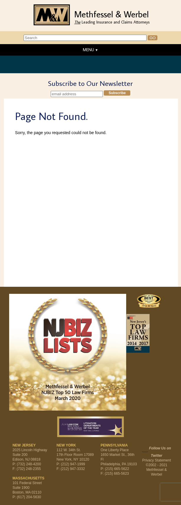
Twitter (145, 449)
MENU (88, 49)
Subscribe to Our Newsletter (90, 83)
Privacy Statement (156, 460)
